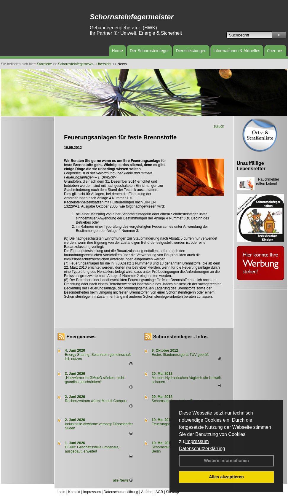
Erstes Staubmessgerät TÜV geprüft (180, 355)
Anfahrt (147, 492)
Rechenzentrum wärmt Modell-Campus (96, 401)
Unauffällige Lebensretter (251, 166)
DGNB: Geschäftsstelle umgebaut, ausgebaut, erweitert (92, 449)
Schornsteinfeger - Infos (180, 336)
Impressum (197, 441)
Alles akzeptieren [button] (226, 476)
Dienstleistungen (191, 50)
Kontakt (74, 492)
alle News (122, 480)
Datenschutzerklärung (202, 448)
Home (117, 50)
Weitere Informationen (226, 460)
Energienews (81, 336)
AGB (159, 492)
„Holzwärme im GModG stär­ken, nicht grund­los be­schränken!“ (94, 380)
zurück (219, 126)
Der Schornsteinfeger (149, 50)
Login (61, 492)
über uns (275, 50)
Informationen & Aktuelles (236, 50)
